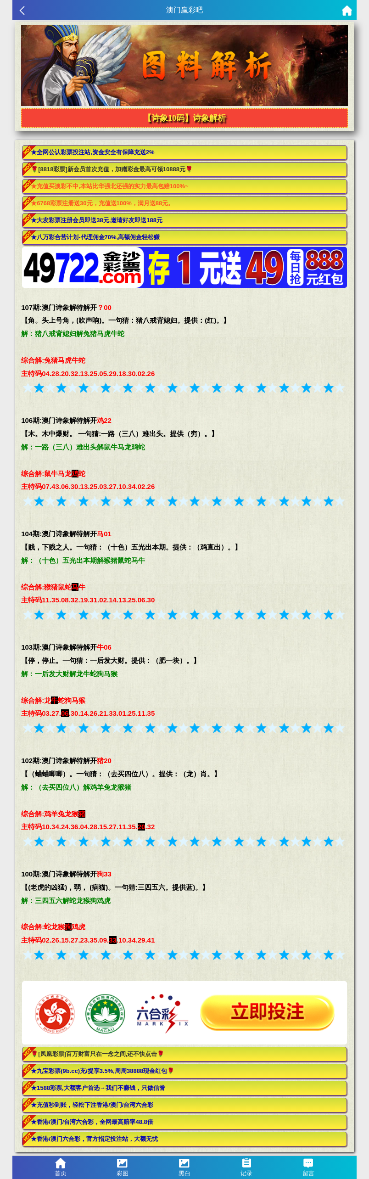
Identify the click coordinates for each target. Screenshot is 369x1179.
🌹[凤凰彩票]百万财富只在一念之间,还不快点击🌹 (97, 1053)
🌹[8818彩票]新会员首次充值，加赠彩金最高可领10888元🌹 (112, 169)
